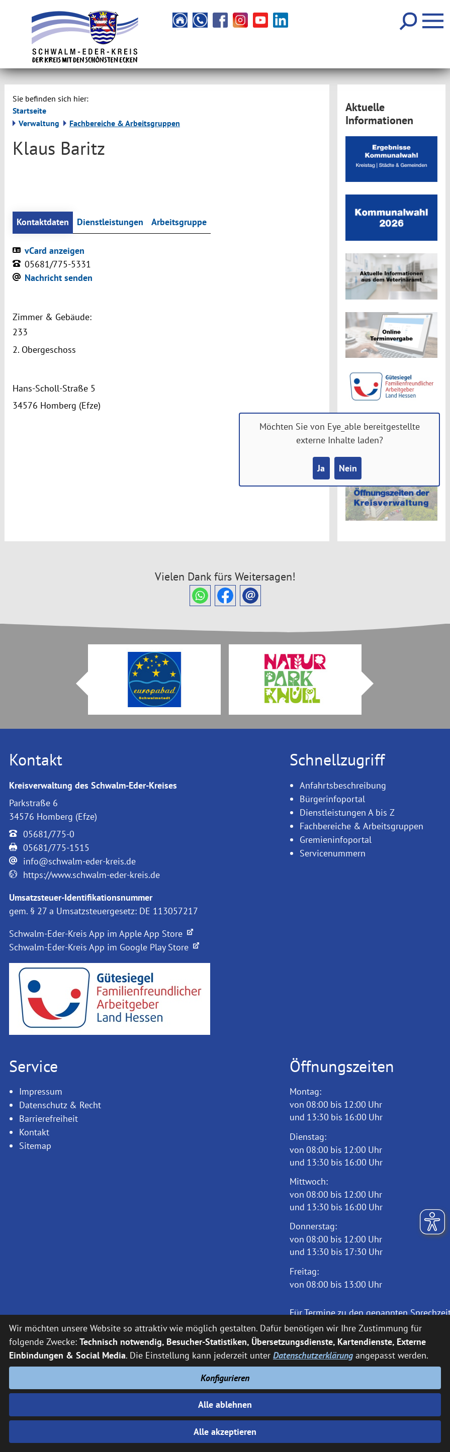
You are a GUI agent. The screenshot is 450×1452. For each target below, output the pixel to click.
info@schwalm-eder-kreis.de (79, 861)
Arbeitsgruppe (179, 222)
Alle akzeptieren (225, 1431)
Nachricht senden (59, 277)
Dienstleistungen (110, 222)
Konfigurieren (225, 1378)
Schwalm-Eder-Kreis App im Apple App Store (101, 933)
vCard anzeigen (54, 250)
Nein (348, 468)
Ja (321, 468)
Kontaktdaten (43, 222)
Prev (76, 683)
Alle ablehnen (225, 1404)
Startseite (29, 111)
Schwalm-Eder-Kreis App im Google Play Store (104, 947)
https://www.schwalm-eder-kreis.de (91, 875)
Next (374, 683)
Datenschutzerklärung (313, 1355)
